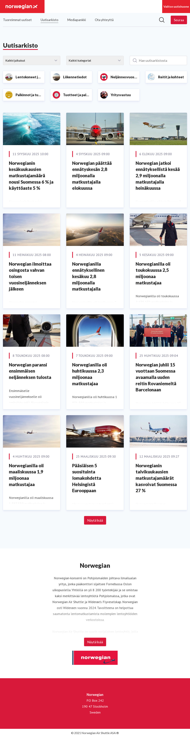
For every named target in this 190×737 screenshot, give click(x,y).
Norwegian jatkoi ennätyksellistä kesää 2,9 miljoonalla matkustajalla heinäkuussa (158, 175)
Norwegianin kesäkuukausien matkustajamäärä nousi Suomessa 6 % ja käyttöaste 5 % (31, 175)
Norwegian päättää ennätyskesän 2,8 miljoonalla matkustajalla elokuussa (92, 175)
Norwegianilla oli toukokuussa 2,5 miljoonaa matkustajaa (153, 273)
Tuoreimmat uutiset (17, 20)
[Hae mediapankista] (162, 20)
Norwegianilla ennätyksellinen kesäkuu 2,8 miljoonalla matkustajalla (88, 276)
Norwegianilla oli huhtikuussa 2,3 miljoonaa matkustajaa (89, 374)
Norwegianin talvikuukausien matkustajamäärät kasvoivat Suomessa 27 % (156, 478)
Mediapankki (76, 20)
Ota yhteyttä (104, 20)
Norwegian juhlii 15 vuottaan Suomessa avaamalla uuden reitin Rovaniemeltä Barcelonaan (156, 377)
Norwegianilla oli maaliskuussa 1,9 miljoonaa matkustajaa (26, 475)
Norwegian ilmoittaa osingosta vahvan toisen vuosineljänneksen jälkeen (30, 276)
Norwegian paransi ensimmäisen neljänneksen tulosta (30, 371)
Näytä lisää (95, 520)
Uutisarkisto (49, 19)
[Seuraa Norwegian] (179, 20)
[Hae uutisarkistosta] (158, 60)
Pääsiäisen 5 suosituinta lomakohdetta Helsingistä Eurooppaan (86, 478)
